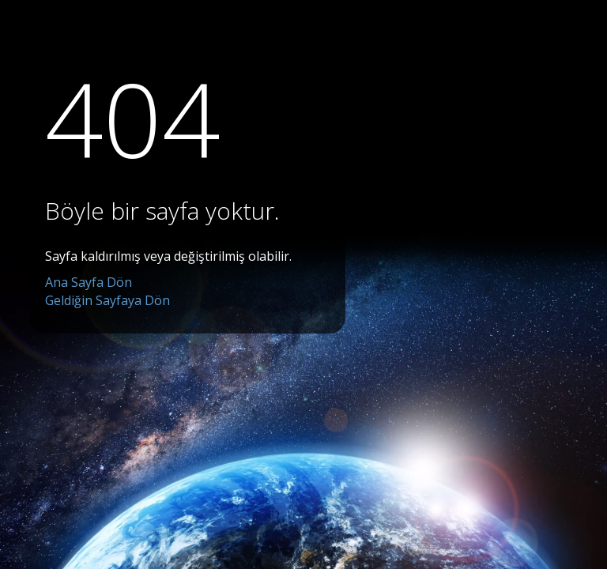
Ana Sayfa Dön (88, 282)
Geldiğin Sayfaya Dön (107, 300)
